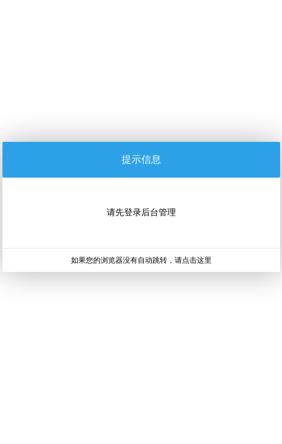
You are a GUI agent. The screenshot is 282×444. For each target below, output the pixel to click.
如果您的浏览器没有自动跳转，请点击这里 (141, 260)
